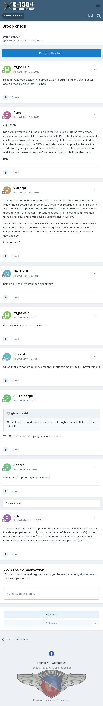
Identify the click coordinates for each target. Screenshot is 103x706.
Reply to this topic (51, 53)
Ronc (17, 113)
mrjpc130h (13, 36)
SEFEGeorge (23, 396)
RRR (16, 516)
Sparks (18, 465)
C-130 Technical (33, 40)
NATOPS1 (20, 271)
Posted (26, 71)
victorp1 (19, 188)
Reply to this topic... (21, 593)
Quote (15, 97)
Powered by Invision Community (51, 700)
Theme (42, 662)
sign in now (87, 574)
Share (51, 614)
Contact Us (59, 662)
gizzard (19, 354)
